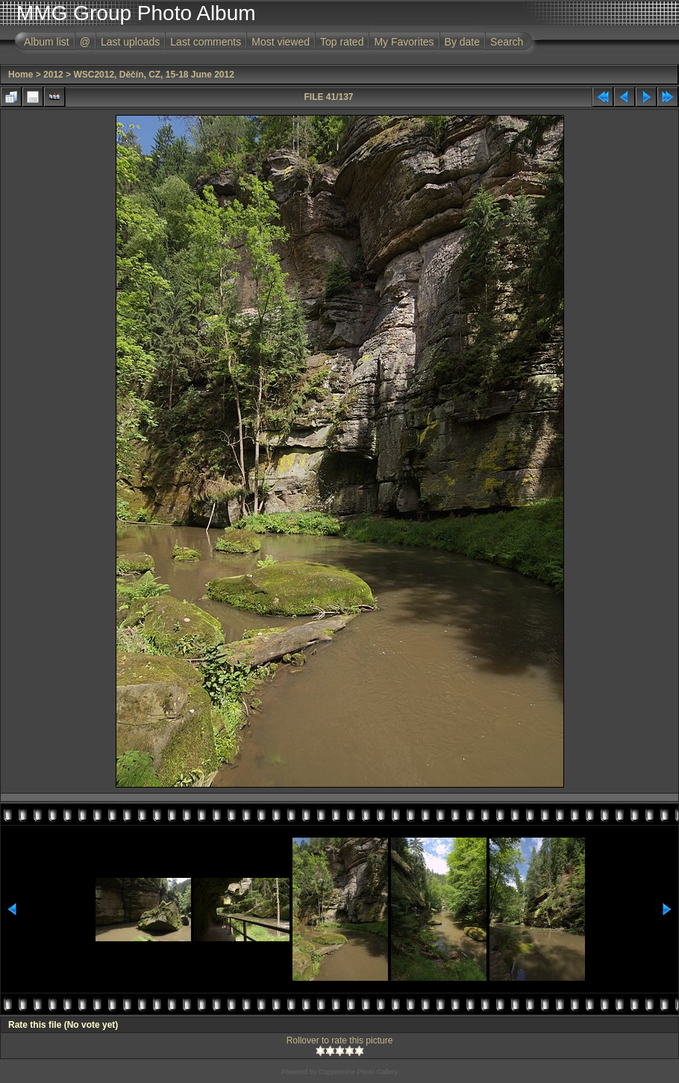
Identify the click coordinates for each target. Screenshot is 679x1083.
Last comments (205, 42)
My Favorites (404, 42)
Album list (46, 42)
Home (20, 74)
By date (462, 42)
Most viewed (280, 42)
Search (506, 42)
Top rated (341, 42)
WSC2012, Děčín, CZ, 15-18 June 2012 (153, 74)
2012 (53, 74)
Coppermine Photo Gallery (358, 1072)
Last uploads (130, 42)
